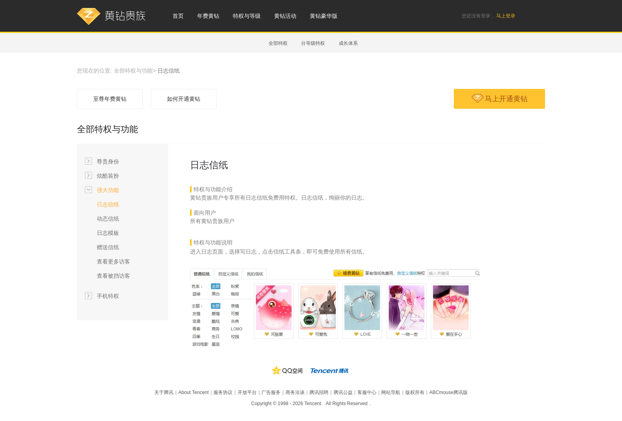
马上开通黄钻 (500, 98)
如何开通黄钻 (183, 99)
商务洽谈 (295, 392)
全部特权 (278, 43)
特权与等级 (247, 16)
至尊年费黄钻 (110, 99)
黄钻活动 (285, 16)
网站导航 (390, 392)
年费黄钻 (208, 16)
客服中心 (366, 392)
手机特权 (102, 296)
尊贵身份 (102, 161)
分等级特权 (313, 43)
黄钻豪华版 (324, 16)
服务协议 (222, 392)
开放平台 (247, 392)
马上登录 (505, 16)
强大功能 (102, 190)
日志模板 (108, 233)
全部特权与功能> (135, 70)
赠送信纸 (108, 247)
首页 (178, 16)
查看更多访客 (113, 261)
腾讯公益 (343, 392)
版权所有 (414, 392)
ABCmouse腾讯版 (448, 392)
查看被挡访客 (113, 276)
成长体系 (348, 43)
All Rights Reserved (346, 403)
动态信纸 (108, 218)
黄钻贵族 (111, 16)
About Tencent (194, 392)
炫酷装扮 (102, 176)
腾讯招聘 (318, 392)
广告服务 (270, 392)
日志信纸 (108, 204)
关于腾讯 (163, 392)
